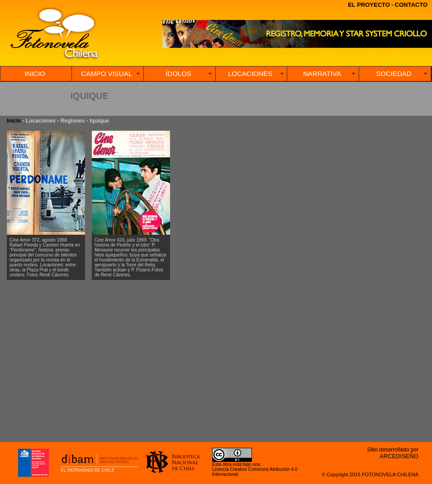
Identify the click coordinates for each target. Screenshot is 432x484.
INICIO (34, 73)
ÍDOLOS (178, 73)
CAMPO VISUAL (107, 73)
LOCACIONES (250, 73)
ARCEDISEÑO (399, 456)
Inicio (14, 121)
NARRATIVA (322, 73)
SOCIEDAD (393, 73)
